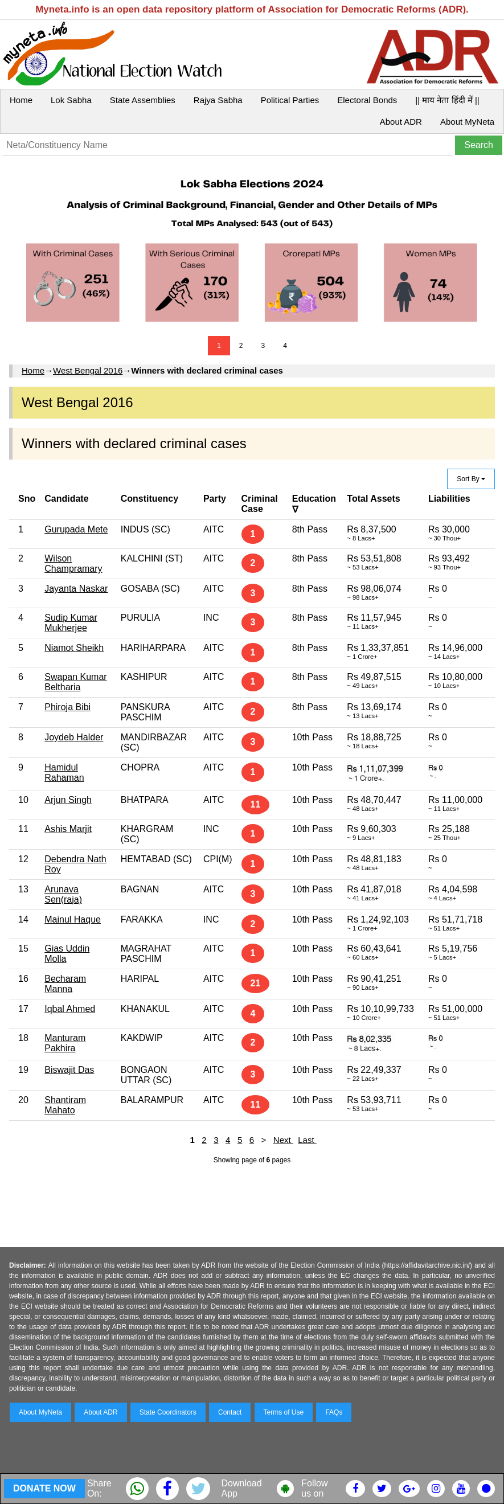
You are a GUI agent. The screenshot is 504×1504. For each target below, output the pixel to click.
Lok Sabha (71, 100)
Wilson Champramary (73, 563)
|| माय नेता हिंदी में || (447, 100)
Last (307, 1140)
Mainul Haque (72, 919)
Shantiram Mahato (65, 1105)
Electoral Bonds (367, 100)
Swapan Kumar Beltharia (75, 682)
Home (21, 100)
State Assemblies (142, 100)
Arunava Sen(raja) (63, 894)
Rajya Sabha (218, 100)
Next (283, 1140)
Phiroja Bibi (67, 707)
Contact (229, 1412)
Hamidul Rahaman (64, 772)
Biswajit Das (69, 1070)
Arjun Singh (68, 800)
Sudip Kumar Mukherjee (70, 623)
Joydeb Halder (73, 737)
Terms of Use (284, 1412)
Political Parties (290, 100)
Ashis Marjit (68, 829)
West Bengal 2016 (87, 370)
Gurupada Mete (76, 529)
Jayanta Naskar (76, 588)
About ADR (401, 121)
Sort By (471, 479)
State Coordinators (168, 1412)
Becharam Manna (65, 984)
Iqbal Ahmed (69, 1009)
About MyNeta (467, 121)
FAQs (333, 1412)
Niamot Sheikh (74, 648)
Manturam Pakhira (64, 1043)
